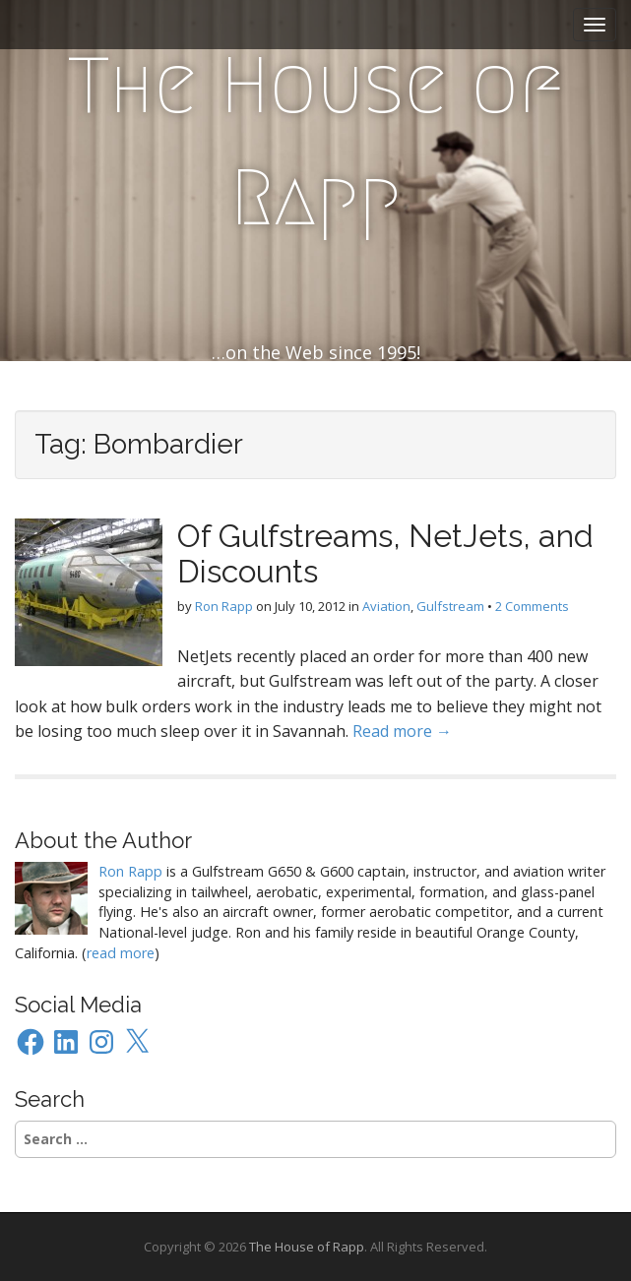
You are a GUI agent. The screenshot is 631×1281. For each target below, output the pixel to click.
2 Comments (532, 606)
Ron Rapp (224, 606)
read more (121, 953)
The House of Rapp (316, 141)
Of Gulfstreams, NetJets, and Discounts (385, 553)
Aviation (386, 606)
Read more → (402, 731)
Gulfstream (450, 606)
